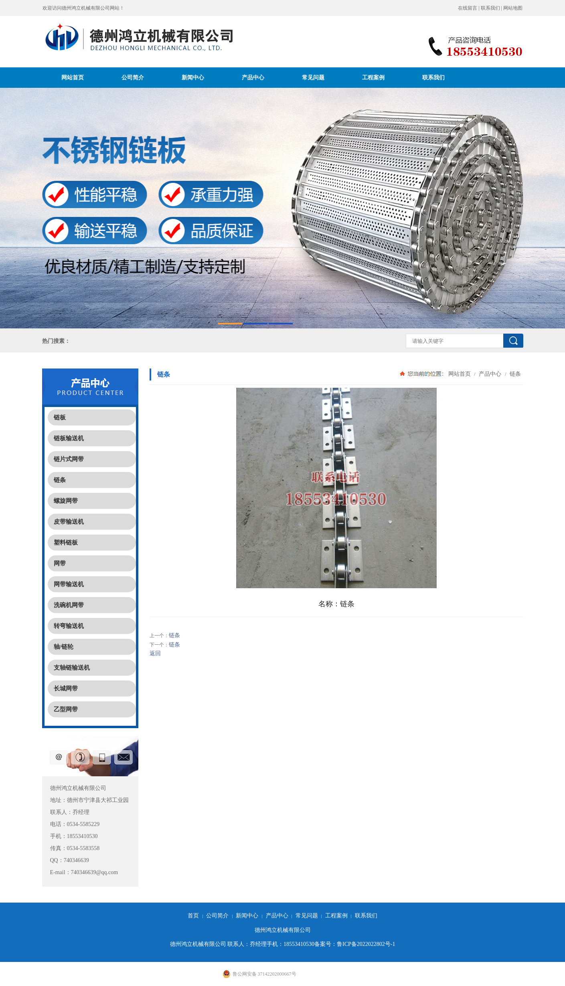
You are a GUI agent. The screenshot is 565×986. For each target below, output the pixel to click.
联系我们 (490, 8)
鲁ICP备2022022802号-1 (366, 944)
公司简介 (133, 77)
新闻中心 (193, 77)
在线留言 (467, 8)
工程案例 (373, 77)
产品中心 (253, 77)
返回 (155, 653)
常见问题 (313, 77)
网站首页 (72, 77)
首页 (193, 916)
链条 (514, 374)
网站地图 (512, 8)
